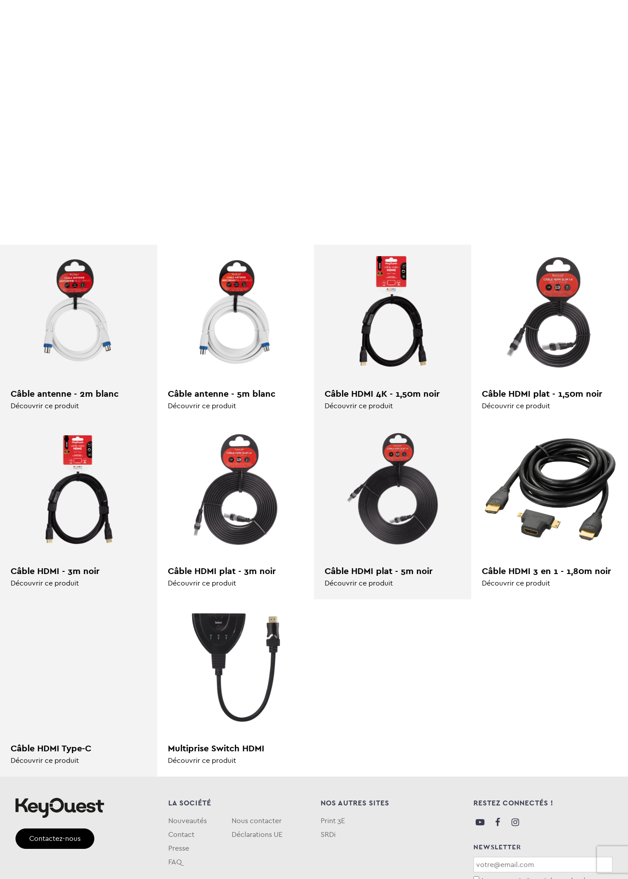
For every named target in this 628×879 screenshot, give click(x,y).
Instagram (515, 822)
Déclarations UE (257, 834)
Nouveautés (187, 820)
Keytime (363, 46)
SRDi (328, 834)
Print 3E (333, 820)
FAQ (605, 46)
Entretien (259, 46)
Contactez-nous (55, 838)
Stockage (145, 46)
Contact (181, 834)
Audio (28, 46)
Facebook (497, 822)
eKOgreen (313, 46)
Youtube (480, 822)
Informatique (82, 46)
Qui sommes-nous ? (552, 46)
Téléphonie (202, 46)
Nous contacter (257, 820)
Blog (499, 46)
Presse (178, 848)
